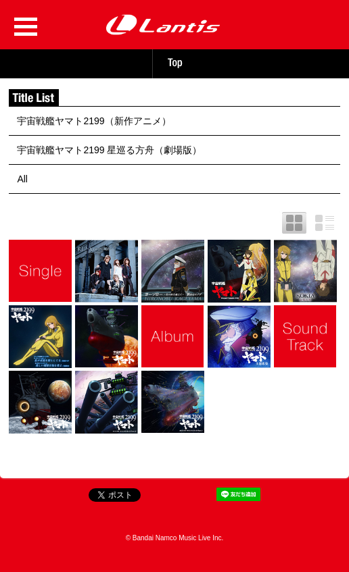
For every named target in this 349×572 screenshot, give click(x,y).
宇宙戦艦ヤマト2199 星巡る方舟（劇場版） (109, 150)
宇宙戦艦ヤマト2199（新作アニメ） (93, 120)
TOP (174, 62)
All (22, 179)
